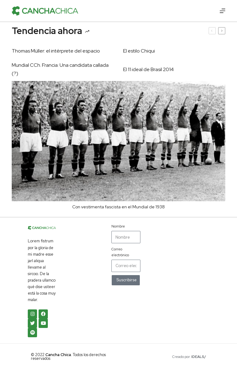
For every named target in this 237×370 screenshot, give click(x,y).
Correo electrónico (120, 252)
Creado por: (189, 357)
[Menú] (222, 11)
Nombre (118, 226)
